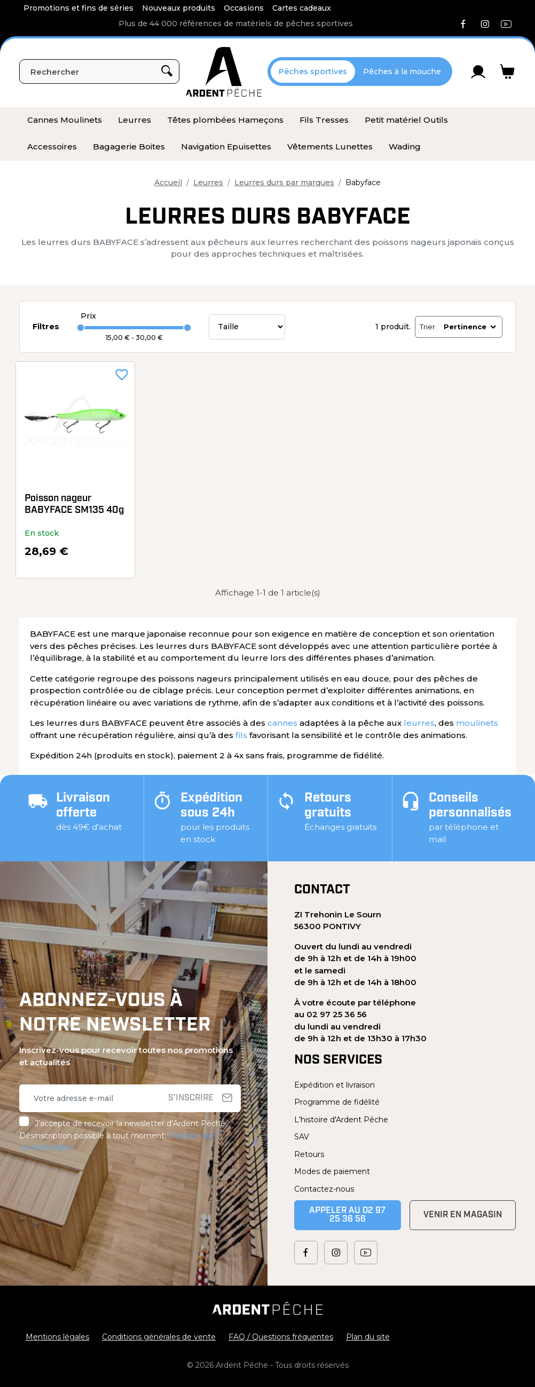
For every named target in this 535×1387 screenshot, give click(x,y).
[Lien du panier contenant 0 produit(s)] (507, 72)
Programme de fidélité (337, 1102)
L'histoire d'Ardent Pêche (341, 1119)
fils (241, 735)
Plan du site (368, 1337)
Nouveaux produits (178, 8)
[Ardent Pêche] (224, 72)
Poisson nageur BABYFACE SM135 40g (74, 505)
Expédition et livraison (334, 1085)
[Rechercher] (99, 71)
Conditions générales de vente (159, 1337)
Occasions (244, 8)
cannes (282, 723)
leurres (419, 723)
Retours (309, 1154)
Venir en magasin (462, 1215)
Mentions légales (57, 1337)
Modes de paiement (332, 1171)
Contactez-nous (324, 1189)
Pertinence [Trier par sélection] (471, 326)
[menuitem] (64, 120)
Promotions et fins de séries (78, 8)
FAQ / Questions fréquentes (281, 1337)
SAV (301, 1137)
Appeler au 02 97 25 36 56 (347, 1215)
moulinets (477, 723)
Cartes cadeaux (301, 8)
